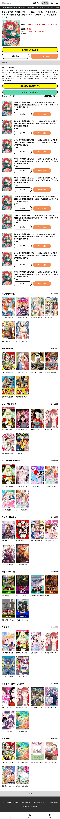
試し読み (15, 56)
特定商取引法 (26, 803)
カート (30, 817)
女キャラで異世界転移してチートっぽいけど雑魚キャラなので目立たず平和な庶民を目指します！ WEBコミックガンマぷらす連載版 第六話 (36, 199)
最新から (55, 96)
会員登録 (45, 3)
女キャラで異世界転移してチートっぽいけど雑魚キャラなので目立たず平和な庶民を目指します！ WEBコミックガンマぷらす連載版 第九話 (36, 255)
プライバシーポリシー (40, 803)
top (10, 817)
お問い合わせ (53, 803)
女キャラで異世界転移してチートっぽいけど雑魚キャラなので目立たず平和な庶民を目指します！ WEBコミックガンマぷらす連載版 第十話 (36, 274)
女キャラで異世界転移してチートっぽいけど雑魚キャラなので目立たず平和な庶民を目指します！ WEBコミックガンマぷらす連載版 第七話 (36, 217)
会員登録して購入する (30, 50)
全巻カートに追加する (30, 92)
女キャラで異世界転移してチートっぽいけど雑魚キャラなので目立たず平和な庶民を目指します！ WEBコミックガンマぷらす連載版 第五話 (36, 180)
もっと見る (54, 294)
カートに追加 (44, 56)
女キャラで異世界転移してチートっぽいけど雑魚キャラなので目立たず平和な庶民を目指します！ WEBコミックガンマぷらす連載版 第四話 (36, 161)
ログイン (36, 3)
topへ (30, 793)
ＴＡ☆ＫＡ (36, 24)
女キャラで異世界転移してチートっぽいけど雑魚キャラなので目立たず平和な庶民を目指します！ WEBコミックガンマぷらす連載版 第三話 (36, 142)
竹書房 (29, 29)
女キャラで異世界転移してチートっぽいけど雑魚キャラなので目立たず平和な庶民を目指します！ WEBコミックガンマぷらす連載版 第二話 (36, 123)
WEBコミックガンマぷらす (37, 31)
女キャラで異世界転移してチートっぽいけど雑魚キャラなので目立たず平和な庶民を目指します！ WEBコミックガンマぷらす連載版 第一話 (36, 104)
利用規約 (16, 803)
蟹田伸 (29, 24)
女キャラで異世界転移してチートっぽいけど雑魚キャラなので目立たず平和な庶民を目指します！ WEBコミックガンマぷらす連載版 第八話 (36, 236)
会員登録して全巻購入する (30, 86)
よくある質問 (6, 803)
